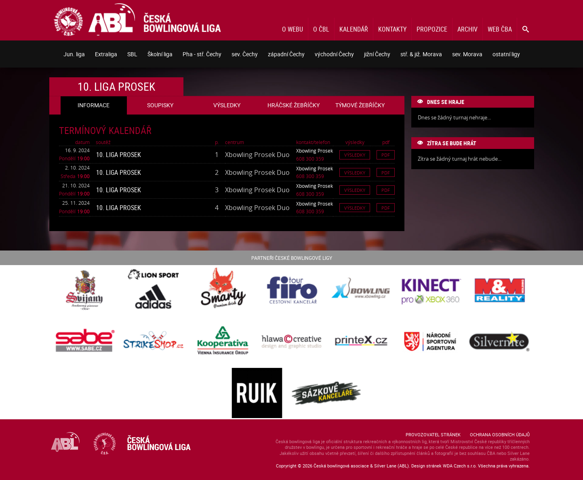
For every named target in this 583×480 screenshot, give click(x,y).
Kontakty (392, 29)
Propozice (432, 29)
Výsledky (354, 155)
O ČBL (321, 29)
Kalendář (353, 29)
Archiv (467, 29)
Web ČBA (500, 29)
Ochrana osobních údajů (500, 434)
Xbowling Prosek (314, 150)
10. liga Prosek (118, 154)
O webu (292, 29)
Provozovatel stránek (433, 434)
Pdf (385, 155)
